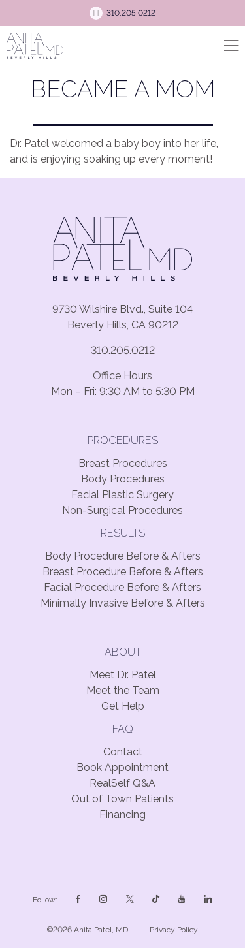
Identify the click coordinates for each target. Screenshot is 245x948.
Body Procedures (123, 479)
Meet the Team (122, 690)
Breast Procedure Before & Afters (122, 571)
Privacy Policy (174, 929)
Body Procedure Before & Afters (123, 556)
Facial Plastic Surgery (122, 494)
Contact (122, 752)
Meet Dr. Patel (123, 675)
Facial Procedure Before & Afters (122, 587)
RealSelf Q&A (122, 783)
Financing (122, 814)
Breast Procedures (122, 463)
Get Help (122, 706)
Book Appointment (122, 767)
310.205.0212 (123, 350)
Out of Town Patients (122, 799)
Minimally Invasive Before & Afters (123, 603)
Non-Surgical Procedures (122, 510)
